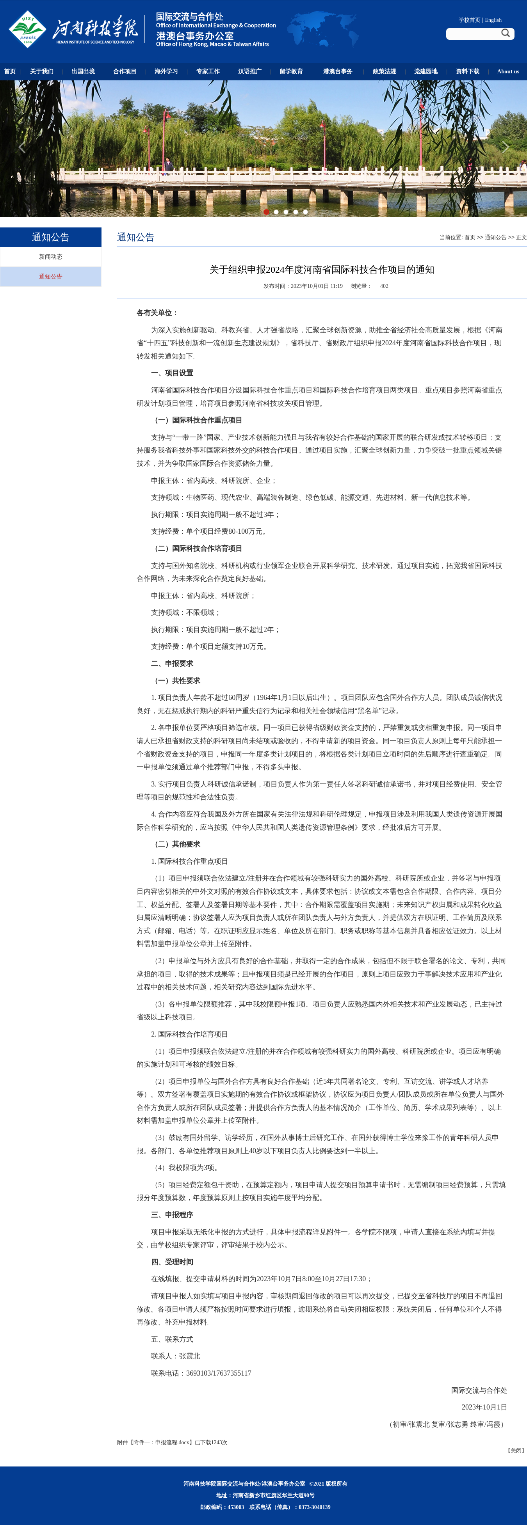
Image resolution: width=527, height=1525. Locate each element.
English (493, 20)
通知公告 (50, 276)
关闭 (516, 1451)
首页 (470, 237)
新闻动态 (50, 257)
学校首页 (470, 20)
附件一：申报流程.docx (161, 1442)
